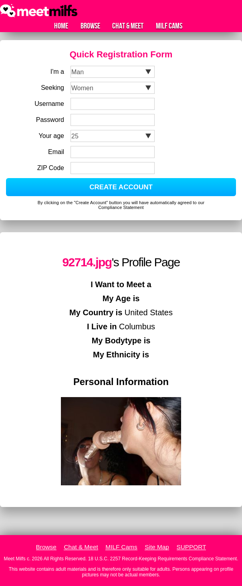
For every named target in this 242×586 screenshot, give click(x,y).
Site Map (157, 546)
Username (49, 103)
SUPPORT (191, 546)
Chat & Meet (127, 26)
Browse (90, 26)
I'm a (57, 71)
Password (50, 119)
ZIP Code (50, 167)
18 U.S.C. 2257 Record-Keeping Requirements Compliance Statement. (163, 559)
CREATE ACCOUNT (121, 187)
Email (56, 151)
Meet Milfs (15, 559)
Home (61, 26)
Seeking (52, 87)
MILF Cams (169, 26)
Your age (51, 135)
